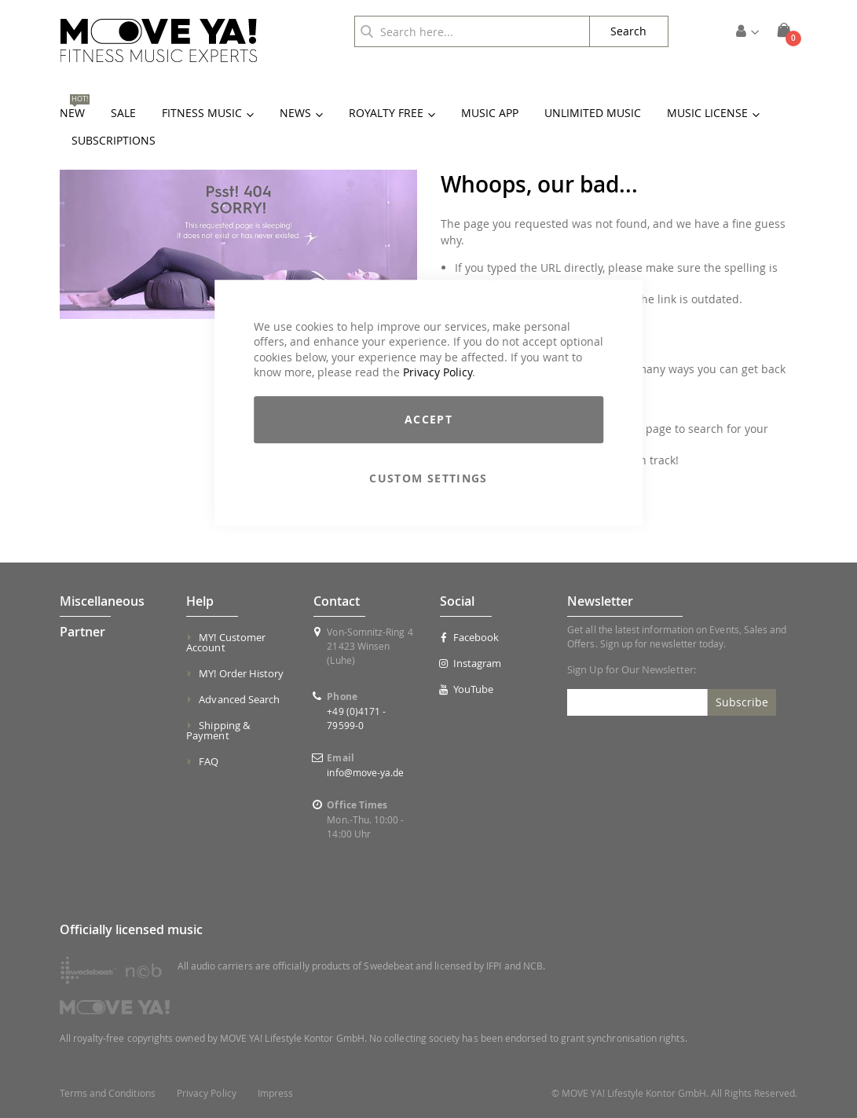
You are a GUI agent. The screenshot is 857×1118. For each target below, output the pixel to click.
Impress (275, 1093)
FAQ (208, 761)
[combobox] (472, 31)
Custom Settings (428, 478)
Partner (82, 631)
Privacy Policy (437, 372)
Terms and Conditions (108, 1093)
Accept (428, 419)
